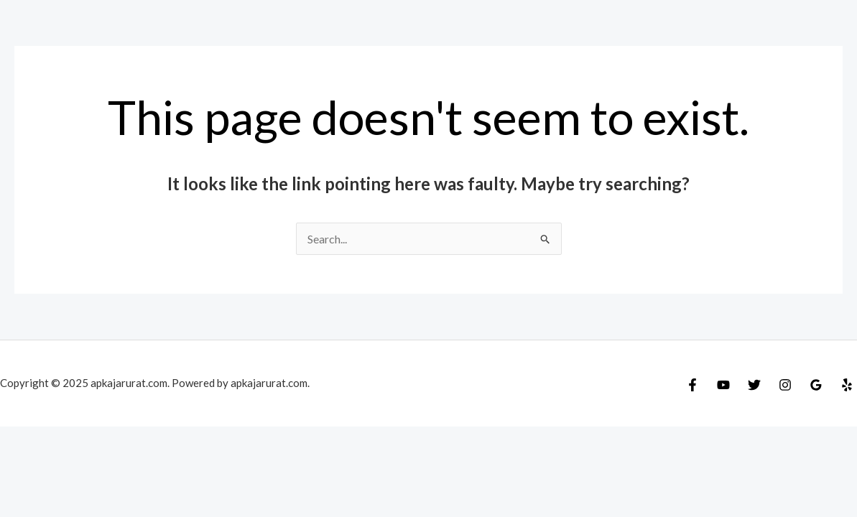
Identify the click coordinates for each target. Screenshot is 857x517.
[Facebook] (692, 384)
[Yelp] (846, 384)
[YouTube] (723, 384)
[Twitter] (754, 384)
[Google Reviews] (816, 384)
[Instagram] (785, 384)
